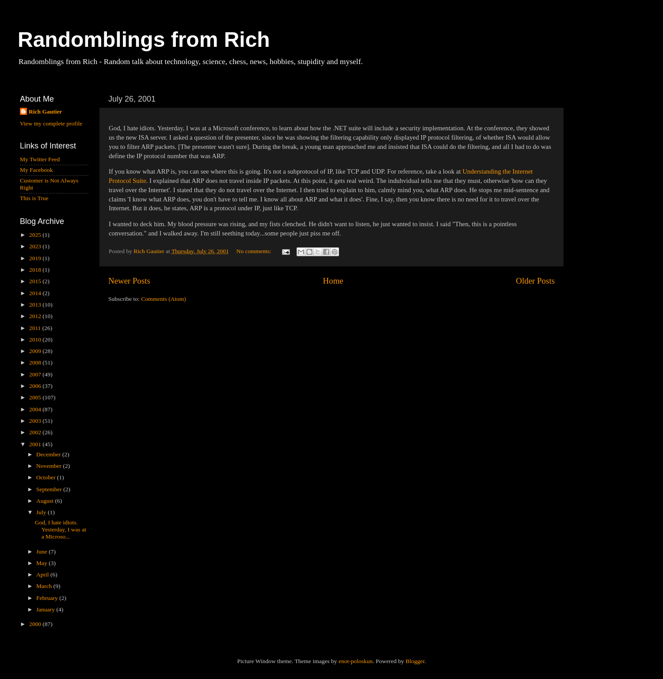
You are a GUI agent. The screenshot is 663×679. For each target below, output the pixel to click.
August (45, 500)
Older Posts (535, 280)
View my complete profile (51, 123)
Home (333, 280)
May (42, 563)
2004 (35, 409)
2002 (35, 432)
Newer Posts (129, 280)
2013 (35, 304)
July (42, 512)
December (49, 454)
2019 (35, 258)
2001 (35, 444)
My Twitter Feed (40, 159)
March (44, 586)
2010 (35, 339)
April (43, 574)
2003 (35, 420)
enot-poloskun (356, 661)
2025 (35, 234)
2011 (35, 328)
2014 (35, 293)
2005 (35, 397)
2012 (35, 316)
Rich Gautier (45, 111)
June (42, 551)
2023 (35, 246)
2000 (35, 624)
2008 (35, 362)
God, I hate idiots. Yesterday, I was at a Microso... (60, 529)
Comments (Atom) (163, 299)
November (49, 466)
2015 (35, 281)
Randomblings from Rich (144, 39)
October (46, 477)
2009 (35, 351)
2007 (35, 374)
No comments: (254, 251)
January (46, 609)
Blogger (414, 661)
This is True (34, 198)
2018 (35, 269)
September (49, 489)
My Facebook (36, 170)
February (47, 598)
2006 (35, 386)
